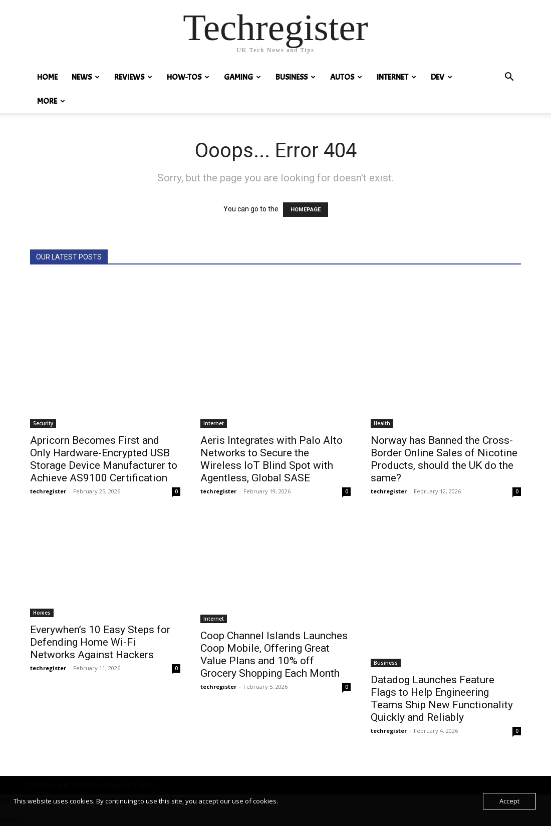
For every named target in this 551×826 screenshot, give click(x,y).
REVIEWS (133, 77)
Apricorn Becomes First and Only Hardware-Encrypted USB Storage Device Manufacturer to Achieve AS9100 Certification (103, 459)
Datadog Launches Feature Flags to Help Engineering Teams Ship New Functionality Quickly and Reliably (442, 698)
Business (296, 77)
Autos (346, 77)
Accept (509, 800)
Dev (441, 77)
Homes (42, 612)
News (86, 77)
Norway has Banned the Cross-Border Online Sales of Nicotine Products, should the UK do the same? (444, 459)
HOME (47, 77)
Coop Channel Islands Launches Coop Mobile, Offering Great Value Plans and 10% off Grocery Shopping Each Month (274, 654)
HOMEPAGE (306, 209)
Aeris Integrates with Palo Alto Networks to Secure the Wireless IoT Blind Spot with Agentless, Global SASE (271, 459)
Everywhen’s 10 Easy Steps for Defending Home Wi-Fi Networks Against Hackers (100, 642)
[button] (509, 78)
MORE (51, 101)
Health (382, 423)
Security (43, 423)
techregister (48, 491)
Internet (396, 77)
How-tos (188, 77)
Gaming (242, 77)
